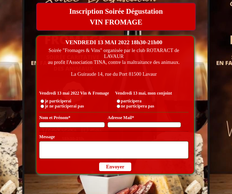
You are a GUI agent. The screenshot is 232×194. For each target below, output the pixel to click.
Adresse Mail (120, 117)
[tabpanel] (115, 16)
